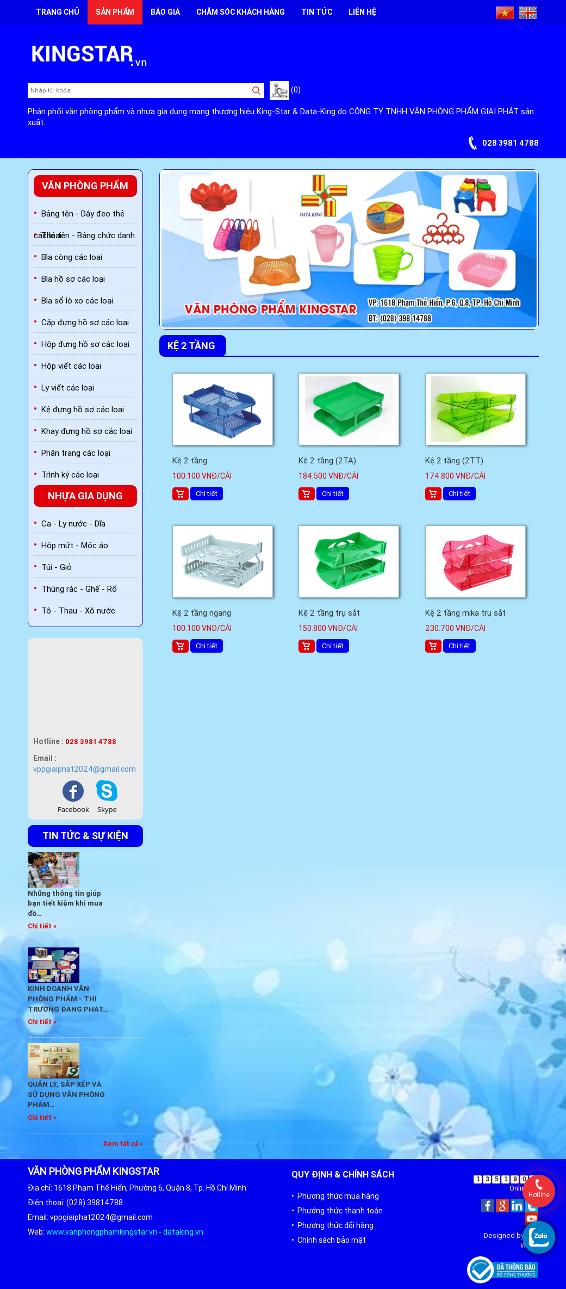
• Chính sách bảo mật (328, 1240)
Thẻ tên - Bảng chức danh (88, 235)
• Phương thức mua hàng (335, 1196)
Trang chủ (57, 12)
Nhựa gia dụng (85, 495)
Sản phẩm (115, 12)
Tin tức (316, 12)
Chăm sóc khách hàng (240, 12)
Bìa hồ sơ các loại (73, 279)
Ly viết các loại (67, 387)
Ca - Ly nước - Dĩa (73, 523)
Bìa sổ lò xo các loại (77, 300)
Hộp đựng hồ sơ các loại (85, 344)
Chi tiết (206, 493)
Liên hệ (362, 12)
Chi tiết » (42, 926)
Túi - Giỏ (56, 567)
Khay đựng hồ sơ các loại (86, 431)
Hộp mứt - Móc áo (74, 545)
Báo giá (165, 12)
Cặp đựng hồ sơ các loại (85, 322)
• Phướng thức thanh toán (337, 1211)
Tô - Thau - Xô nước (78, 610)
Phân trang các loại (75, 453)
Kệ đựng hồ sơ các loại (82, 409)
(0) (285, 90)
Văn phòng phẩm (85, 185)
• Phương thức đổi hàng (332, 1225)
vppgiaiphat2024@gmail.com (84, 769)
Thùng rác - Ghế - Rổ (79, 589)
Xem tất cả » (123, 1143)
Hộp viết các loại (71, 366)
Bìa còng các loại (71, 257)
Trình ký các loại (70, 474)
